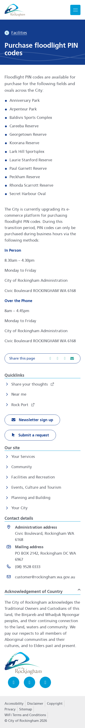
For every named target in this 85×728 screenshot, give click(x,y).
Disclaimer (35, 704)
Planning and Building (30, 497)
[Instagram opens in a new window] (29, 682)
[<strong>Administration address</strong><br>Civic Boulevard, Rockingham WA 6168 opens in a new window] (43, 533)
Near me (18, 394)
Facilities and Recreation (33, 477)
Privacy (10, 710)
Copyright (55, 704)
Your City (19, 508)
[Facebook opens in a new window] (13, 682)
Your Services (23, 456)
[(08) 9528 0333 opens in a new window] (43, 568)
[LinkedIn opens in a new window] (45, 682)
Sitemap (25, 709)
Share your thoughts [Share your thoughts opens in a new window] (30, 384)
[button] (42, 358)
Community (21, 466)
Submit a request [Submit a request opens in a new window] (33, 435)
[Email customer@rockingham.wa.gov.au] (43, 578)
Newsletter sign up (35, 419)
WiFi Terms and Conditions (25, 715)
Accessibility (14, 704)
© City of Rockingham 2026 (26, 721)
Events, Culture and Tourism (36, 487)
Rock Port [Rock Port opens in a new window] (20, 404)
